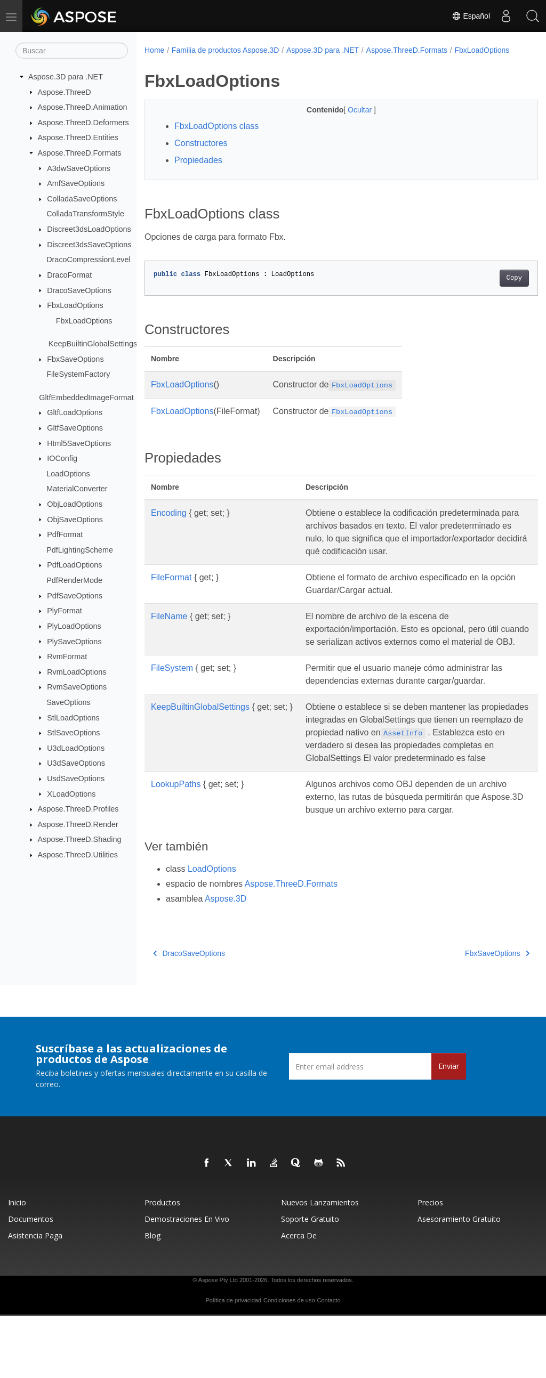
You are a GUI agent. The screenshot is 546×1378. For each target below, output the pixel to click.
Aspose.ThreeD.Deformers (83, 122)
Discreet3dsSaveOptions (89, 244)
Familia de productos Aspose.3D (225, 50)
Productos (162, 1265)
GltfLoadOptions (74, 412)
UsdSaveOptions (76, 778)
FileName (169, 640)
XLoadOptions (71, 793)
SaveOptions (68, 702)
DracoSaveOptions (79, 290)
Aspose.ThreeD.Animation (82, 107)
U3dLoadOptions (76, 748)
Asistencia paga (35, 1298)
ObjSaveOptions (75, 519)
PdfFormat (65, 534)
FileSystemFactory (78, 374)
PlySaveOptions (74, 641)
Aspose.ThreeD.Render (78, 824)
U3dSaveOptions (76, 763)
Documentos (30, 1281)
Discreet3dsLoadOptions (89, 229)
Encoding (169, 524)
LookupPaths (175, 833)
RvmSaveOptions (77, 687)
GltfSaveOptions (75, 428)
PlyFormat (64, 610)
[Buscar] (71, 51)
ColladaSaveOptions (82, 198)
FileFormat (171, 601)
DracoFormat (69, 275)
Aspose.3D (225, 961)
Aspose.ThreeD (64, 91)
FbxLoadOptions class (216, 137)
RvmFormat (67, 656)
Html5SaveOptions (79, 443)
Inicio (17, 1265)
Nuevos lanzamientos (320, 1265)
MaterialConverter (76, 488)
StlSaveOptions (73, 732)
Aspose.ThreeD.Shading (80, 839)
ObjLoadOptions (74, 504)
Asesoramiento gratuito (459, 1281)
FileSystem (172, 704)
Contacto (328, 1362)
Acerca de (299, 1298)
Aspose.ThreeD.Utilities (78, 854)
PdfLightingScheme (79, 550)
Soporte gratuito (310, 1281)
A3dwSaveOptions (78, 168)
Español (471, 16)
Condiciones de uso (289, 1362)
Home (154, 50)
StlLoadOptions (73, 717)
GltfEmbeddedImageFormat (86, 397)
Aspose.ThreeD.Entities (78, 137)
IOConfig (62, 458)
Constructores (201, 154)
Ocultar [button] (347, 121)
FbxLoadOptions (75, 305)
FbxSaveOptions (75, 359)
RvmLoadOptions (76, 672)
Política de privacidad (234, 1362)
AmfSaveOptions (76, 183)
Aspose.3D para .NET (65, 76)
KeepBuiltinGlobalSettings (93, 343)
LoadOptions (68, 473)
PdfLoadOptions (74, 565)
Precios (430, 1265)
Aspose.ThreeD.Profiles (78, 809)
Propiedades (198, 171)
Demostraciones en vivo (186, 1281)
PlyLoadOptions (74, 626)
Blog (152, 1298)
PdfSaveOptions (74, 595)
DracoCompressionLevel (88, 259)
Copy (486, 289)
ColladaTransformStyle (85, 213)
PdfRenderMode (74, 580)
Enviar (448, 1128)
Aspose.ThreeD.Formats (80, 153)
